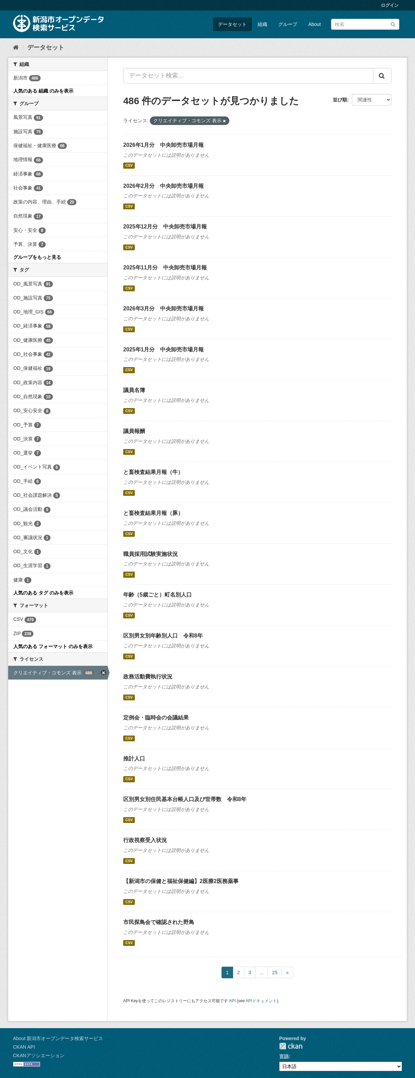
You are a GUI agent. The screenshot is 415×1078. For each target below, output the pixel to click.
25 (274, 972)
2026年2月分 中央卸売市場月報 (163, 186)
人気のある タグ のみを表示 (43, 593)
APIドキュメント (261, 1000)
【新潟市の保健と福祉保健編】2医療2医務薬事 (181, 881)
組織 (262, 24)
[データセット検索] (365, 24)
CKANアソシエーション (39, 1055)
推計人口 (134, 758)
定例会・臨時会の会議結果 (156, 717)
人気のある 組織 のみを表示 (43, 91)
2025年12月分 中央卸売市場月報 (165, 226)
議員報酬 (134, 431)
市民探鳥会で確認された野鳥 (158, 922)
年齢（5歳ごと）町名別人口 (157, 595)
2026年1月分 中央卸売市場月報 (163, 145)
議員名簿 (134, 390)
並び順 (340, 99)
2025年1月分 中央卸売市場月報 (163, 349)
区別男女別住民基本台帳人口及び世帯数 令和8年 (184, 799)
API (232, 1000)
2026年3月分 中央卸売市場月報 (163, 308)
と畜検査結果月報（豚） (153, 513)
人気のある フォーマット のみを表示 (52, 646)
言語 (284, 1056)
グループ (287, 24)
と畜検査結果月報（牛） (153, 472)
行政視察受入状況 (145, 840)
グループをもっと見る (37, 257)
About (314, 24)
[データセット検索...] (248, 76)
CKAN (290, 1046)
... (262, 972)
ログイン (390, 5)
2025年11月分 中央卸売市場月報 (165, 267)
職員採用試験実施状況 (150, 554)
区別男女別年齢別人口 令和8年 (163, 636)
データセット (232, 24)
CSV (129, 166)
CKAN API (24, 1047)
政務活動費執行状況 (147, 677)
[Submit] (393, 24)
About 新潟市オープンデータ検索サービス (58, 1038)
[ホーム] (16, 47)
